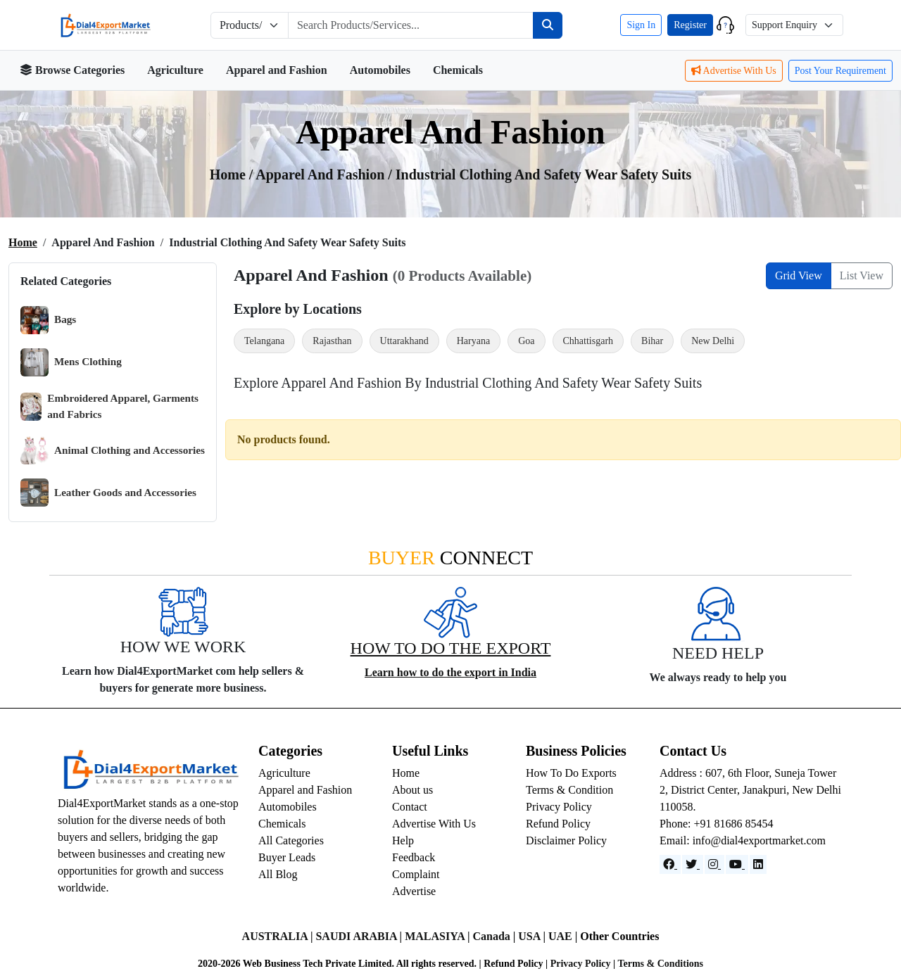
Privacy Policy (559, 807)
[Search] (547, 25)
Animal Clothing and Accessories (112, 450)
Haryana (473, 341)
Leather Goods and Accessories (108, 492)
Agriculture (175, 70)
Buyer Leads (286, 857)
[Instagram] (714, 864)
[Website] (692, 864)
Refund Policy (558, 824)
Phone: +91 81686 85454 (716, 824)
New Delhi (712, 341)
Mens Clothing (71, 362)
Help (403, 840)
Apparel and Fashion (276, 70)
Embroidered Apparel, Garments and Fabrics (109, 406)
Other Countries (619, 936)
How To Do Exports (571, 773)
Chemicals (458, 70)
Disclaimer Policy (566, 840)
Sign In (640, 25)
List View (861, 275)
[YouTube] (737, 864)
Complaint (416, 874)
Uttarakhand (404, 341)
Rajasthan (332, 341)
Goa (526, 341)
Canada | (495, 936)
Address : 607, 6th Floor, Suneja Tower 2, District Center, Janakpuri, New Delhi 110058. (750, 790)
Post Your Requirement (840, 70)
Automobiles (380, 70)
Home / (233, 174)
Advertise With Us (733, 70)
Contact (409, 807)
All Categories (291, 840)
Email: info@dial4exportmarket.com (743, 840)
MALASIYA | (438, 936)
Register (690, 25)
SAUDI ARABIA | (360, 936)
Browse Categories (72, 70)
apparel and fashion (322, 174)
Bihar (652, 341)
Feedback (413, 857)
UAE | (564, 936)
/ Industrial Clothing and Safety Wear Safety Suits (539, 174)
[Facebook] (670, 864)
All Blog (278, 874)
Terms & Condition (569, 790)
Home (22, 242)
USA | (533, 936)
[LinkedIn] (758, 864)
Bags (48, 320)
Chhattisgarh (588, 341)
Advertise (414, 891)
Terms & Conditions (660, 963)
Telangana (264, 341)
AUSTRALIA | (279, 936)
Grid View (798, 275)
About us (412, 790)
